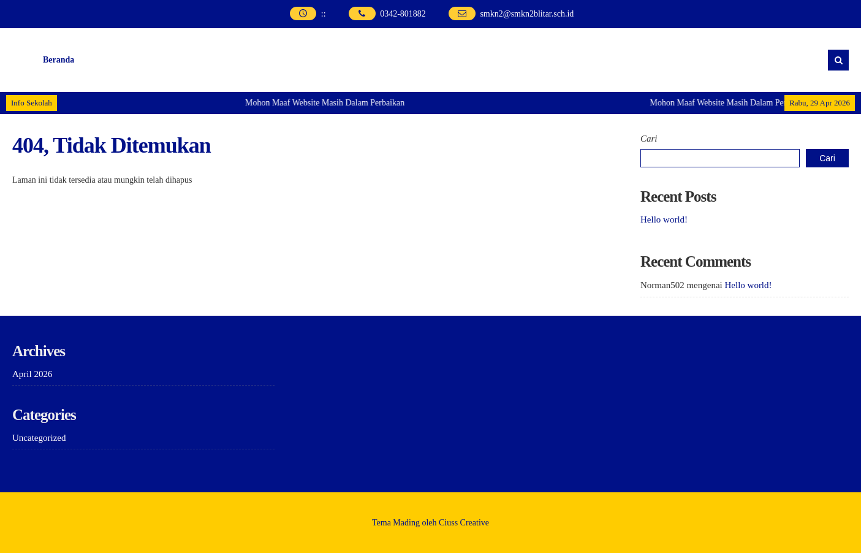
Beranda (58, 59)
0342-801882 (403, 13)
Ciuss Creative (464, 522)
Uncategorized (39, 438)
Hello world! (664, 219)
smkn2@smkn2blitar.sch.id (527, 13)
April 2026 (32, 374)
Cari (649, 138)
